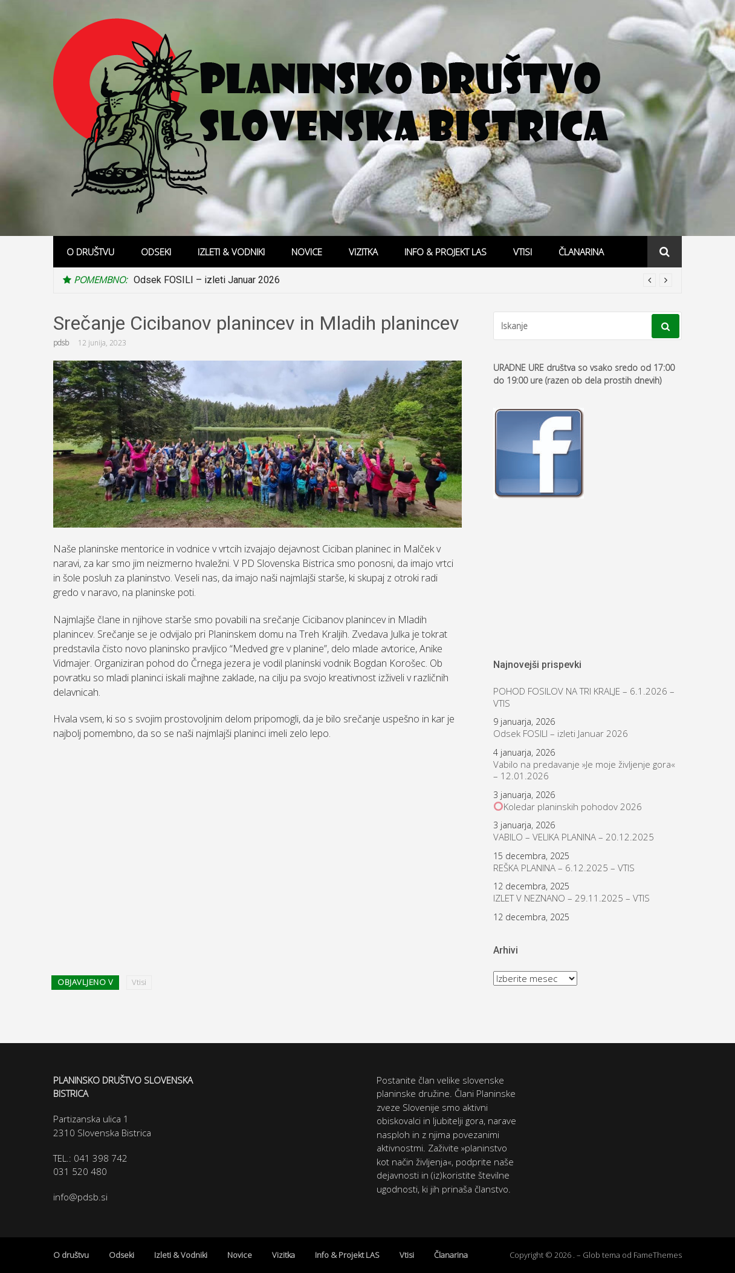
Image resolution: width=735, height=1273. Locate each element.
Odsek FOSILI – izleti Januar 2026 (207, 280)
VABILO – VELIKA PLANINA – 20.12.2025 (573, 837)
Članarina (581, 252)
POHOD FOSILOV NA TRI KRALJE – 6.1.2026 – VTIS (584, 697)
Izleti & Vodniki (231, 252)
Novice (306, 252)
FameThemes (657, 1254)
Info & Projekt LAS (445, 252)
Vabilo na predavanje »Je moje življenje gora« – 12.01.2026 (584, 770)
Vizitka (363, 252)
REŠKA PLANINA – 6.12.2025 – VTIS (564, 868)
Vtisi (522, 252)
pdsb (61, 343)
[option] (403, 280)
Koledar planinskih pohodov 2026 (568, 807)
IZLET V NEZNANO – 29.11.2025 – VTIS (571, 898)
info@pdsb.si (80, 1197)
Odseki (156, 252)
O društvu (90, 252)
